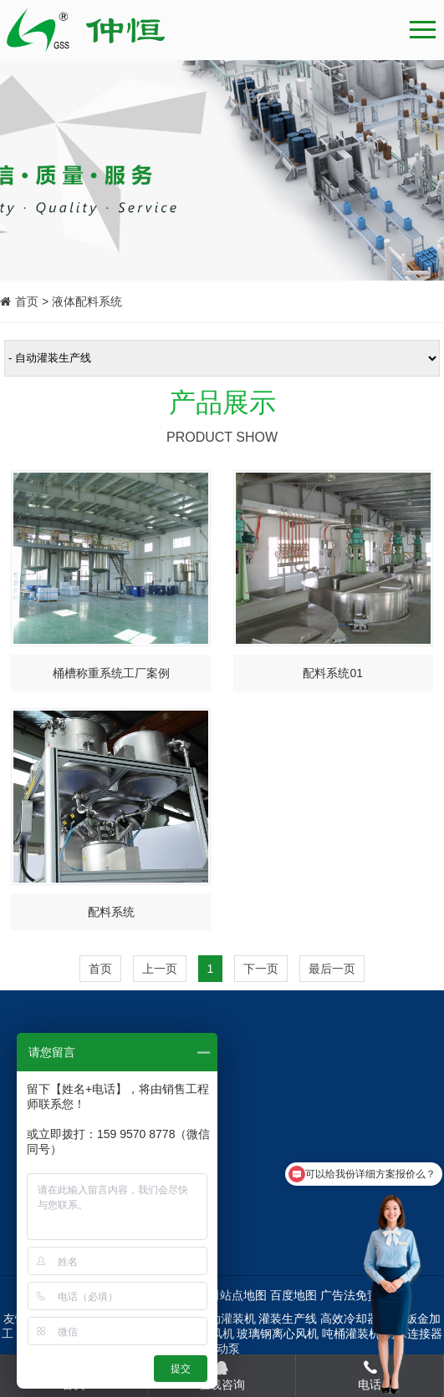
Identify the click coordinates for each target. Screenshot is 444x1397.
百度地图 (293, 1295)
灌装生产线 (287, 1318)
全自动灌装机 (221, 1318)
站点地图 (243, 1295)
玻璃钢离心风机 (278, 1333)
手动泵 (222, 1348)
